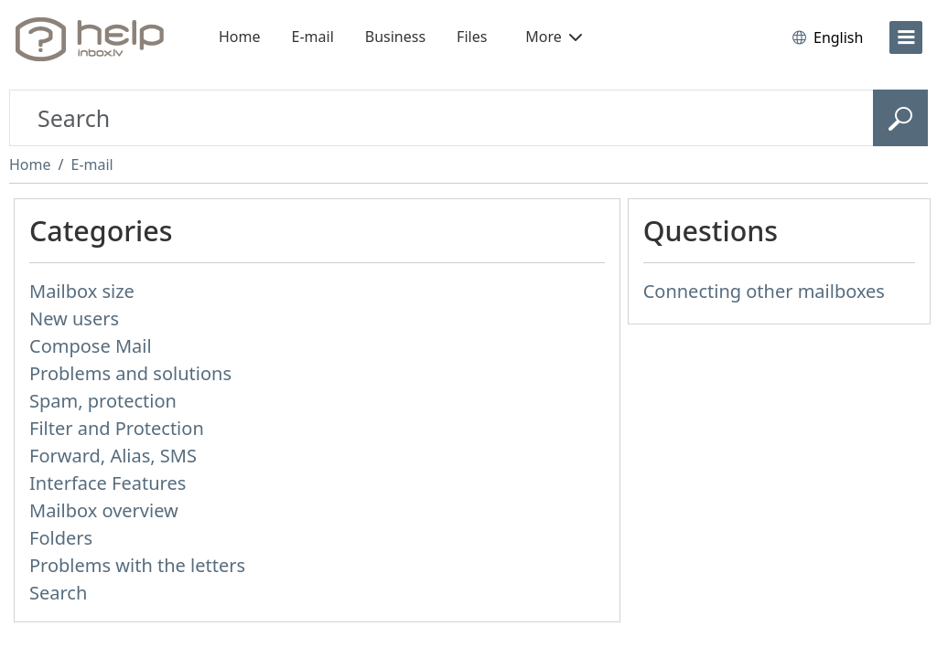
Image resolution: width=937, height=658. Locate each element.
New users (74, 318)
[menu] (905, 37)
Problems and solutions (130, 373)
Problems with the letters (137, 565)
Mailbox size (82, 291)
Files (472, 37)
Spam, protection (103, 400)
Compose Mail (90, 346)
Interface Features (107, 483)
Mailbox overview (103, 510)
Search (58, 592)
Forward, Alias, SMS (113, 455)
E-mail (313, 37)
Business (395, 37)
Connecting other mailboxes (764, 291)
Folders (60, 537)
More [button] (553, 37)
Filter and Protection (116, 428)
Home (240, 37)
